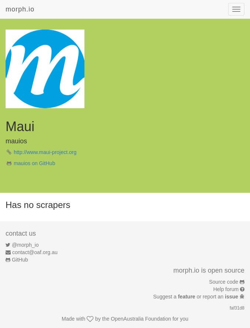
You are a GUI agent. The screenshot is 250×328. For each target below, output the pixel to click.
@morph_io (25, 245)
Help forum (226, 289)
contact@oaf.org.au (34, 252)
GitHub (20, 260)
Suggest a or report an (196, 297)
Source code (224, 282)
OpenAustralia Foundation (141, 319)
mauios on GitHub (34, 163)
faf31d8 (237, 308)
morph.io (20, 9)
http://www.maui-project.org (45, 152)
